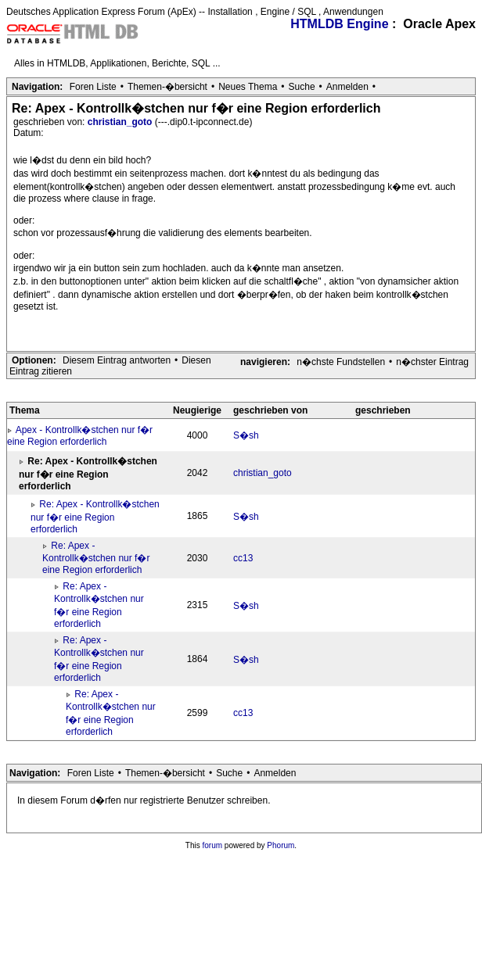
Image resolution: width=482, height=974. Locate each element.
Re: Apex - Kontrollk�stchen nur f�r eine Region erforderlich (95, 517)
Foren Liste (93, 86)
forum (213, 845)
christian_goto (121, 121)
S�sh (246, 435)
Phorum (280, 845)
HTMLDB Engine (339, 23)
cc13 (243, 558)
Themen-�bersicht (167, 86)
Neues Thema (247, 86)
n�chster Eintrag (432, 361)
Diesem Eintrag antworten (117, 360)
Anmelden (347, 86)
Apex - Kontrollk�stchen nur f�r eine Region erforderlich (80, 435)
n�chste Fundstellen (341, 361)
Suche (302, 86)
